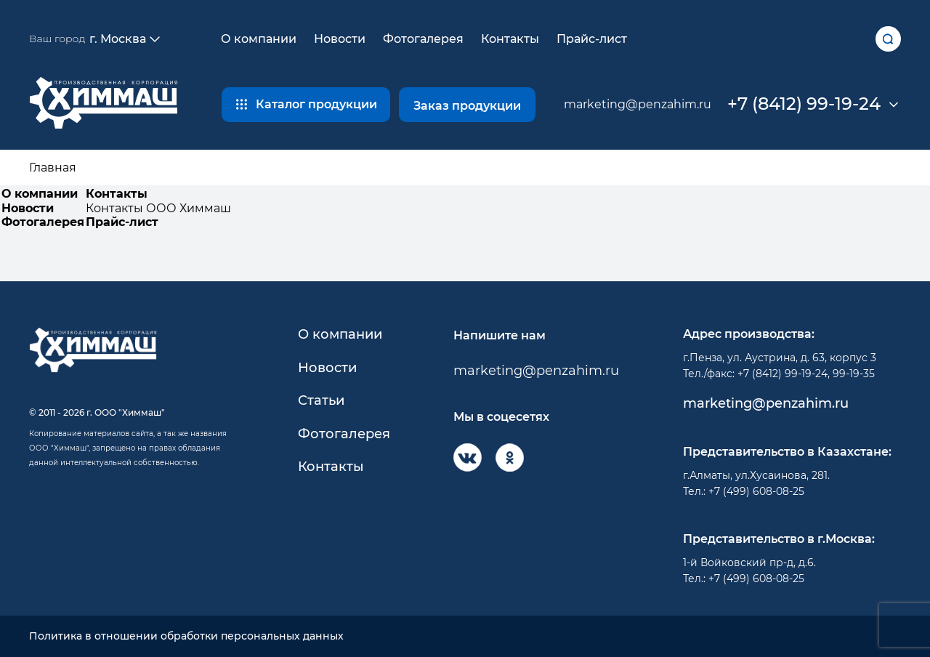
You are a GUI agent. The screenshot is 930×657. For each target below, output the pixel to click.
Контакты (510, 39)
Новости (339, 39)
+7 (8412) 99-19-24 (804, 104)
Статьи (321, 400)
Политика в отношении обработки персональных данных (186, 636)
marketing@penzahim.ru (637, 104)
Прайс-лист (592, 39)
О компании (258, 39)
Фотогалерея (423, 39)
